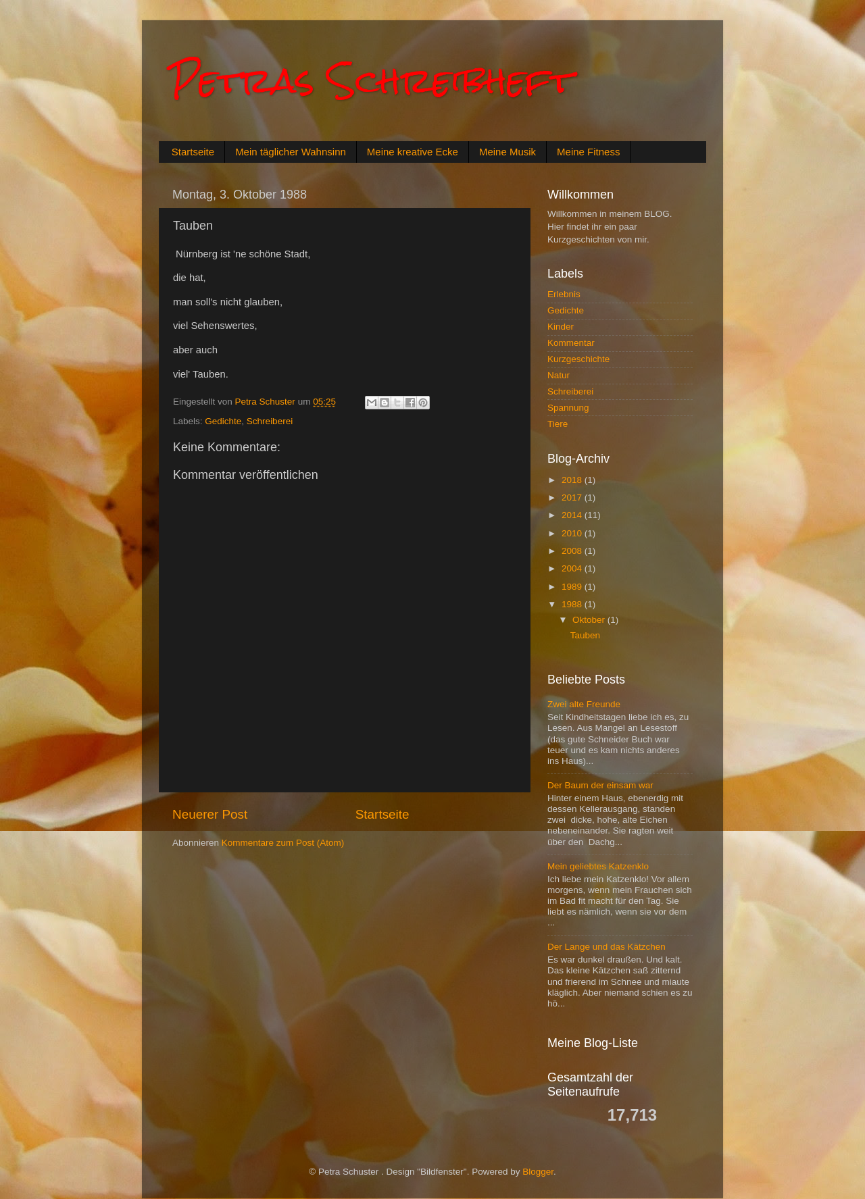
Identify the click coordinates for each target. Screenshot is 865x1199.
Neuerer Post (209, 814)
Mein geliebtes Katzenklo (598, 866)
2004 (573, 568)
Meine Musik (507, 151)
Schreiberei (270, 421)
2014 (573, 515)
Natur (558, 375)
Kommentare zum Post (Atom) (283, 843)
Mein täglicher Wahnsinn (290, 151)
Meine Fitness (588, 151)
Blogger (537, 1172)
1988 (573, 604)
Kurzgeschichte (578, 359)
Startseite (193, 151)
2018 (573, 480)
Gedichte (223, 421)
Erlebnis (563, 294)
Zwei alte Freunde (583, 704)
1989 (573, 587)
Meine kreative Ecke (412, 151)
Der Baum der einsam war (600, 785)
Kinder (560, 327)
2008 (573, 551)
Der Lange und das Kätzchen (606, 947)
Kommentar (571, 343)
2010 (573, 533)
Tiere (557, 424)
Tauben (585, 635)
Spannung (568, 408)
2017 (573, 497)
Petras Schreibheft (371, 81)
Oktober (590, 620)
